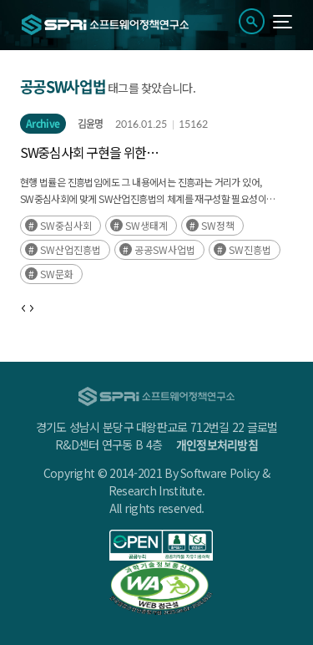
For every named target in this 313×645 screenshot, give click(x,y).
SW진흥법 (250, 249)
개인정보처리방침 (217, 444)
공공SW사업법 (164, 249)
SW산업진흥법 (70, 249)
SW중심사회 (66, 225)
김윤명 (90, 123)
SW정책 (218, 225)
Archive (43, 123)
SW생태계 (146, 225)
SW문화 (56, 274)
